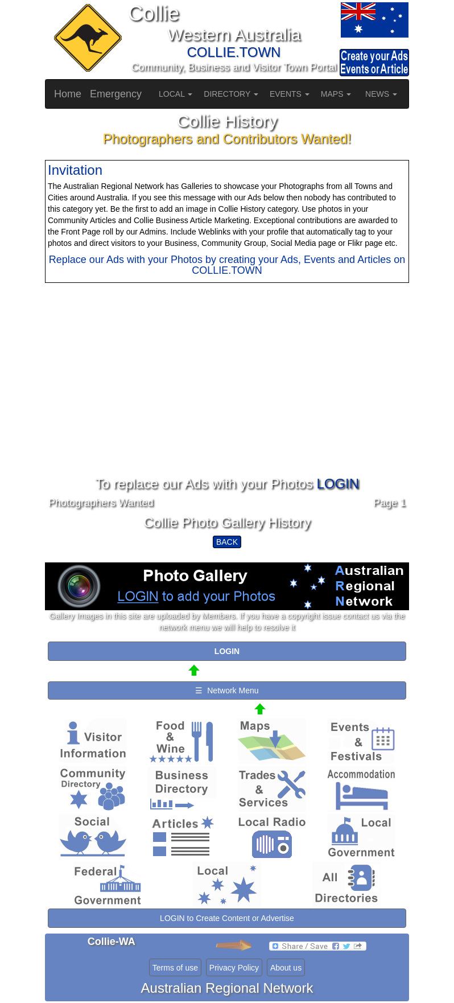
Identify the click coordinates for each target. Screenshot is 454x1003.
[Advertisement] (227, 396)
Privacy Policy (234, 967)
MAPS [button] (336, 93)
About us (286, 967)
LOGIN (337, 483)
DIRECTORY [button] (231, 93)
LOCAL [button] (175, 93)
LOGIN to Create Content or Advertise (227, 918)
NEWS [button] (381, 93)
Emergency (116, 94)
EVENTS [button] (289, 93)
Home (67, 94)
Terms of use (175, 967)
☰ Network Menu (226, 690)
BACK (227, 541)
